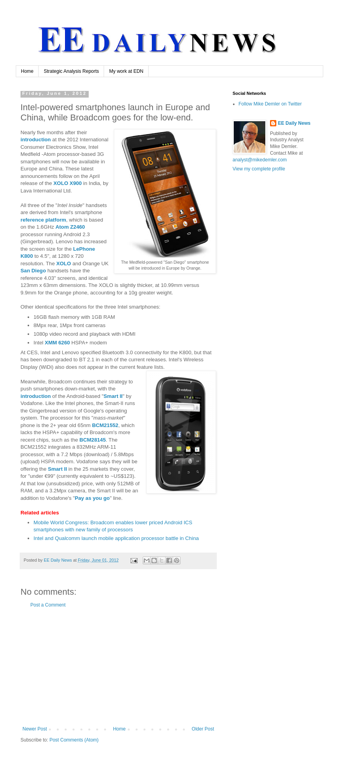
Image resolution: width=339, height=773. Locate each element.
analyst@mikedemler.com (260, 160)
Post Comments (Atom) (74, 740)
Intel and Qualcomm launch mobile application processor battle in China (116, 538)
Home (27, 71)
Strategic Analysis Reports (71, 71)
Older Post (203, 729)
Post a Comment (47, 605)
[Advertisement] (118, 667)
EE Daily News (294, 123)
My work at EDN (126, 71)
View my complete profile (259, 169)
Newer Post (34, 729)
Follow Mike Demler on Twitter (270, 104)
